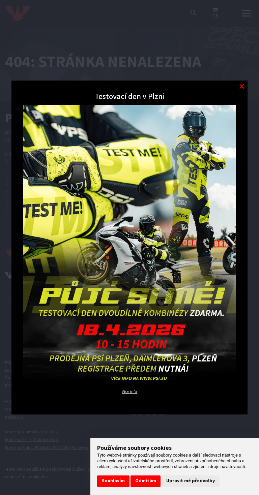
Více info (129, 391)
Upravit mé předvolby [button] (190, 480)
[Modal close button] (242, 86)
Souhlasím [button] (113, 480)
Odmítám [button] (145, 480)
